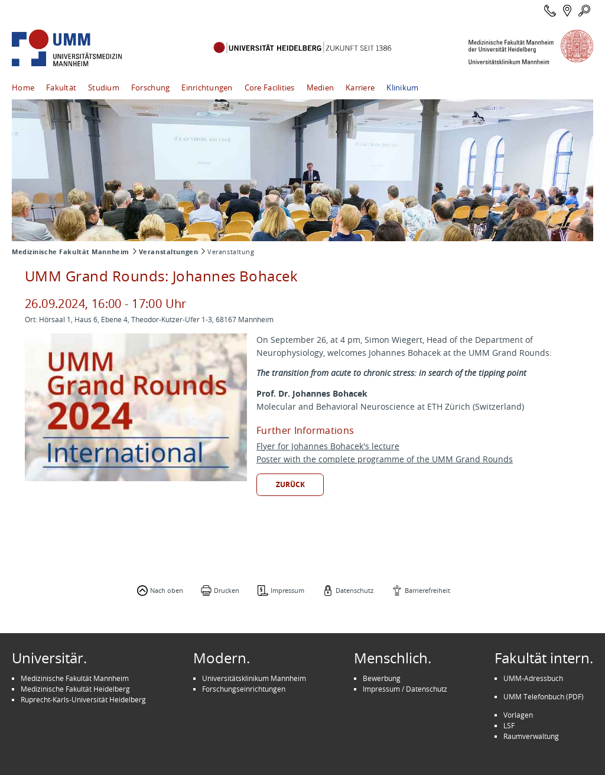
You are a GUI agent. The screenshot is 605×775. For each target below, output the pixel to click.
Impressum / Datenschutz (405, 688)
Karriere (360, 87)
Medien (320, 87)
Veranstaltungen (168, 252)
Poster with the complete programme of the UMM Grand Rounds (384, 459)
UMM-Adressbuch (533, 678)
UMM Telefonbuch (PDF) (543, 696)
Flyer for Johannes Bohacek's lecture (327, 446)
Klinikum (402, 87)
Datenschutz (354, 590)
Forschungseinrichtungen (243, 688)
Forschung (150, 87)
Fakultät (61, 87)
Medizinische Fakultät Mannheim (70, 252)
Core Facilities (270, 87)
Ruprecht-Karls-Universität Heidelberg (83, 699)
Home (23, 87)
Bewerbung (382, 678)
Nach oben (166, 590)
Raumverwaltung (531, 736)
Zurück (290, 484)
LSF (509, 725)
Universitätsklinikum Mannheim (254, 678)
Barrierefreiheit (427, 590)
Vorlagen (518, 714)
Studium (103, 87)
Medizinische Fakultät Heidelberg (75, 688)
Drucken (226, 590)
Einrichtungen (206, 87)
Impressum (287, 590)
